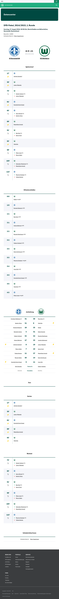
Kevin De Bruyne (18, 251)
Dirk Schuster (18, 366)
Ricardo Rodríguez (18, 234)
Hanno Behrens (17, 225)
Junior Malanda (17, 85)
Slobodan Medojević (21, 163)
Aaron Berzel (19, 113)
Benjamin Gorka (18, 331)
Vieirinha (16, 144)
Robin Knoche (41, 331)
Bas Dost (18, 133)
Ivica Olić (16, 269)
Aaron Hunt (19, 135)
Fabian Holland (17, 243)
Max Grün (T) (41, 318)
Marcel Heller (18, 357)
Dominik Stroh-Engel (19, 104)
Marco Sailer (19, 155)
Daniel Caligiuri (20, 93)
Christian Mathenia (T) (16, 318)
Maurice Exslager (20, 174)
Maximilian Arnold (18, 124)
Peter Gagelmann (19, 36)
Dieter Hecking (42, 366)
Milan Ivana (19, 153)
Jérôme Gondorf (18, 76)
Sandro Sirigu (19, 115)
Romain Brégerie (18, 208)
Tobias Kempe (19, 177)
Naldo (15, 199)
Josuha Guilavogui (42, 340)
